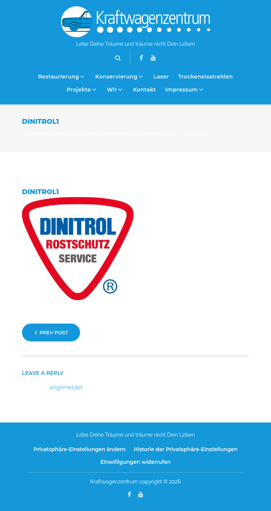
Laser (161, 76)
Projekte (79, 89)
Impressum (181, 89)
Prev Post (53, 332)
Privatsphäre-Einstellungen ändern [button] (79, 449)
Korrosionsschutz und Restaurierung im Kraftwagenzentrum (100, 133)
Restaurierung (58, 76)
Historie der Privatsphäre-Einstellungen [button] (185, 449)
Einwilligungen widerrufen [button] (135, 462)
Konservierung (116, 76)
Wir (112, 89)
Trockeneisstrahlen (205, 76)
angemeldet (66, 387)
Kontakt (144, 89)
